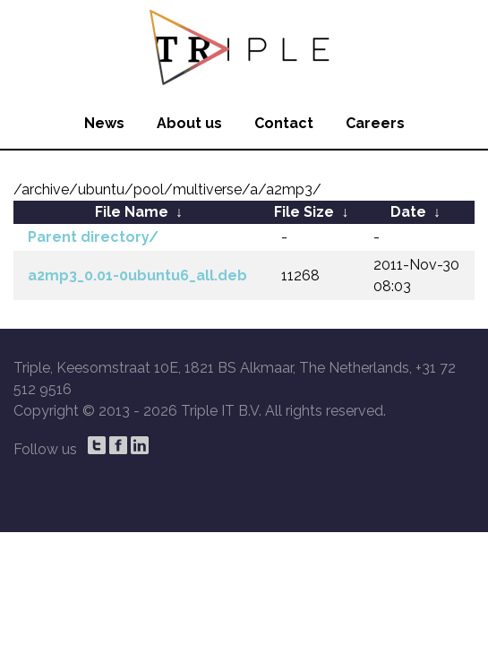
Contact (283, 123)
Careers (375, 123)
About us (189, 123)
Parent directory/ (93, 236)
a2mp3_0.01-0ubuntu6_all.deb (137, 275)
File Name (131, 211)
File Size (304, 211)
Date (408, 211)
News (104, 123)
